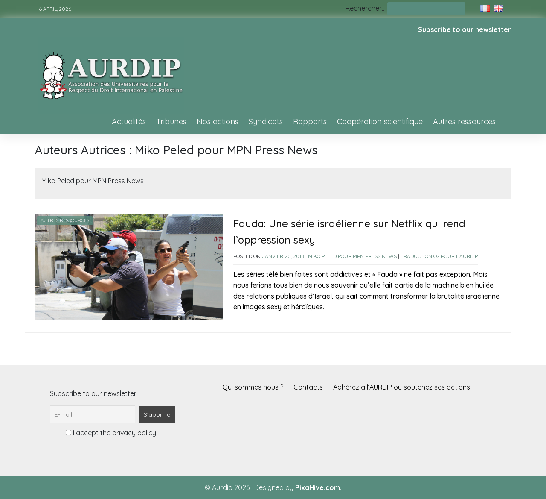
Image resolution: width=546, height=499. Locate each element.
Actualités (129, 121)
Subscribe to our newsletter (464, 29)
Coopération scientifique (380, 121)
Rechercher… (366, 8)
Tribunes (171, 121)
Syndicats (266, 121)
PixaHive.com (317, 487)
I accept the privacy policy (111, 433)
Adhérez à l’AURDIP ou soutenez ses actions (401, 387)
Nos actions (217, 121)
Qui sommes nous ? (252, 387)
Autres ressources (464, 121)
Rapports (310, 121)
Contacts (308, 387)
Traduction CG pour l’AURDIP (439, 256)
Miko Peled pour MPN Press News (352, 256)
